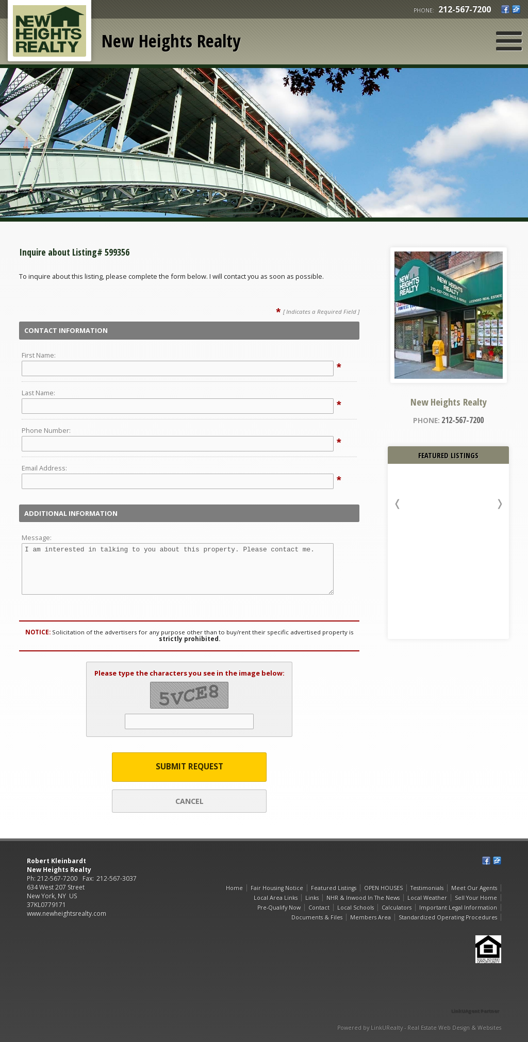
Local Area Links (276, 897)
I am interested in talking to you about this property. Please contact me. (178, 569)
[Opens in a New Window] (475, 996)
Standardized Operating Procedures (448, 917)
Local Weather (427, 897)
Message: (37, 537)
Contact (318, 907)
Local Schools (355, 907)
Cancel (189, 801)
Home (234, 888)
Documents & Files (316, 917)
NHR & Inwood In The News (363, 897)
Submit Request (189, 766)
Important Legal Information (458, 907)
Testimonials (426, 888)
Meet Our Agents (474, 888)
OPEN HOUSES (383, 888)
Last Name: (38, 392)
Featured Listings (333, 888)
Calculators (396, 907)
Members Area (370, 917)
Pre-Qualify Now (279, 907)
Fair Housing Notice (277, 888)
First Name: (39, 355)
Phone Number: (46, 430)
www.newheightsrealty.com (66, 913)
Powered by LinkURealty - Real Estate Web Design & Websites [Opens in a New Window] (419, 1027)
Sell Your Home (476, 897)
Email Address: (44, 468)
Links (312, 897)
